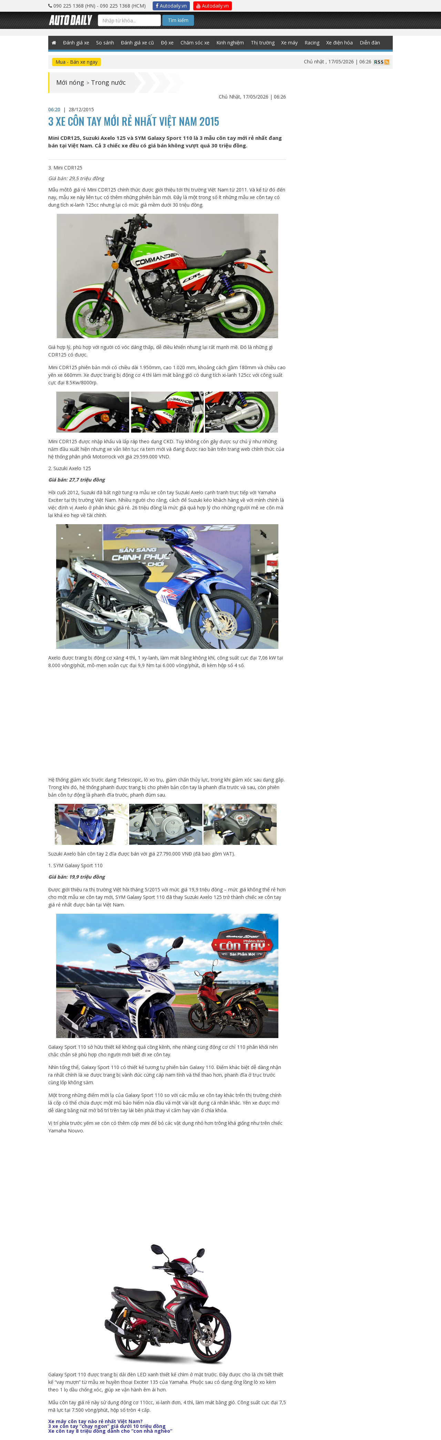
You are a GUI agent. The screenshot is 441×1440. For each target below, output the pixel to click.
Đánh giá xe (76, 42)
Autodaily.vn (171, 5)
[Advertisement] (167, 722)
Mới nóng (70, 83)
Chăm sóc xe (195, 42)
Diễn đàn (370, 42)
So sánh (105, 42)
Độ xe (167, 42)
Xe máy (289, 42)
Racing (312, 42)
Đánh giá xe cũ (137, 42)
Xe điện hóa (340, 42)
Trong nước (108, 83)
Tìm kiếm (178, 20)
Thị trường (263, 42)
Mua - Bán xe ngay (76, 62)
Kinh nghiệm (230, 42)
